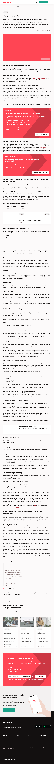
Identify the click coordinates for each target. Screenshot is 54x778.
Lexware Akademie (19, 741)
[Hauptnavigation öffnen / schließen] (50, 2)
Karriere (41, 743)
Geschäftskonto (6, 745)
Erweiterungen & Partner (7, 749)
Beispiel (6, 585)
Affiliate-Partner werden (32, 745)
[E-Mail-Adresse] (19, 676)
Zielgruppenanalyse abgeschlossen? (12, 583)
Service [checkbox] (29, 735)
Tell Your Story (18, 743)
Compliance (42, 770)
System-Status (30, 739)
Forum (29, 750)
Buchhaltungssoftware (7, 741)
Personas (35, 312)
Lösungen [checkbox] (5, 735)
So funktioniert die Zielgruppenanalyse (13, 565)
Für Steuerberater (31, 741)
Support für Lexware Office (33, 737)
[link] (7, 722)
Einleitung (7, 563)
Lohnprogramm (6, 743)
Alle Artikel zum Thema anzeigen (10, 611)
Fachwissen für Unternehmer (21, 737)
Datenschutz (28, 770)
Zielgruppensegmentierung (10, 580)
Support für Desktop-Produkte (31, 748)
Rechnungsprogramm (7, 739)
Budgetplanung (43, 147)
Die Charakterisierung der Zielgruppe (12, 574)
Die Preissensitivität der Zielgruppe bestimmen (14, 576)
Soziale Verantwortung (44, 741)
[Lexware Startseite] (7, 2)
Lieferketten (36, 770)
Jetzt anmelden (8, 709)
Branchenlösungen (6, 747)
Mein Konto (30, 752)
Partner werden (30, 743)
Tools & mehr (18, 739)
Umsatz (17, 507)
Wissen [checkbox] (17, 735)
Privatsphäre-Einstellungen (19, 770)
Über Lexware (42, 737)
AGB (21, 680)
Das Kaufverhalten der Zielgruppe (11, 578)
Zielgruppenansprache (24, 466)
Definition (7, 568)
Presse (41, 739)
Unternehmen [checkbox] (43, 735)
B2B (35, 505)
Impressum (47, 770)
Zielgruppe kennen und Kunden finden (12, 570)
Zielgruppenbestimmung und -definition (13, 572)
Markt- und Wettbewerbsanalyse (39, 78)
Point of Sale (14, 452)
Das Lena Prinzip (18, 745)
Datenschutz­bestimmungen (12, 680)
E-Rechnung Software (7, 737)
